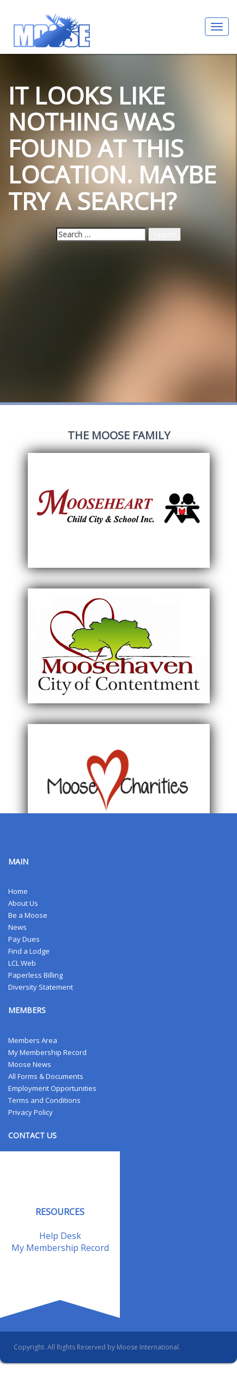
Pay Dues (24, 939)
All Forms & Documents (45, 1076)
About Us (23, 903)
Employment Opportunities (52, 1088)
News (17, 927)
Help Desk (60, 1236)
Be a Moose (27, 915)
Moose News (29, 1064)
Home (18, 891)
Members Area (32, 1040)
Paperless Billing (35, 975)
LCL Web (22, 963)
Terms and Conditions (44, 1100)
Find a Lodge (29, 951)
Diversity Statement (40, 987)
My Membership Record (47, 1052)
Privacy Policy (30, 1112)
